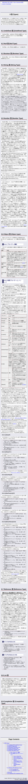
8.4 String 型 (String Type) (12, 748)
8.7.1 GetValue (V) (14, 769)
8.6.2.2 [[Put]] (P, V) (18, 757)
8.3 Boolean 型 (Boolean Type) (13, 747)
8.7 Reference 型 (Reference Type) (14, 767)
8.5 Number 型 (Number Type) (13, 749)
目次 (9, 2)
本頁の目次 (4, 2)
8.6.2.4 (6, 419)
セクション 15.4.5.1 (15, 472)
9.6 (6, 226)
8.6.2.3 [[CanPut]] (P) (18, 758)
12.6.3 (23, 263)
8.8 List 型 (9, 772)
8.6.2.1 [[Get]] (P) (17, 756)
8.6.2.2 (25, 418)
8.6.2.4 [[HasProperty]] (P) (18, 760)
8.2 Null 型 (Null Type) (12, 746)
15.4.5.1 (14, 423)
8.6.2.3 (2, 419)
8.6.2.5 (9, 419)
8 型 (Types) (6, 743)
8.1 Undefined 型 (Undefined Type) (14, 745)
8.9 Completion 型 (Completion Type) (15, 773)
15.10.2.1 (24, 384)
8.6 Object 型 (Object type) (13, 750)
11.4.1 (21, 267)
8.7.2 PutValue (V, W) (15, 770)
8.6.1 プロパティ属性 (15, 752)
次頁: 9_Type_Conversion (15, 2)
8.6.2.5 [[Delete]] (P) (18, 762)
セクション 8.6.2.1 (19, 418)
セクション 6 (20, 74)
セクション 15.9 (15, 574)
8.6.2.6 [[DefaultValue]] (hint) (17, 764)
